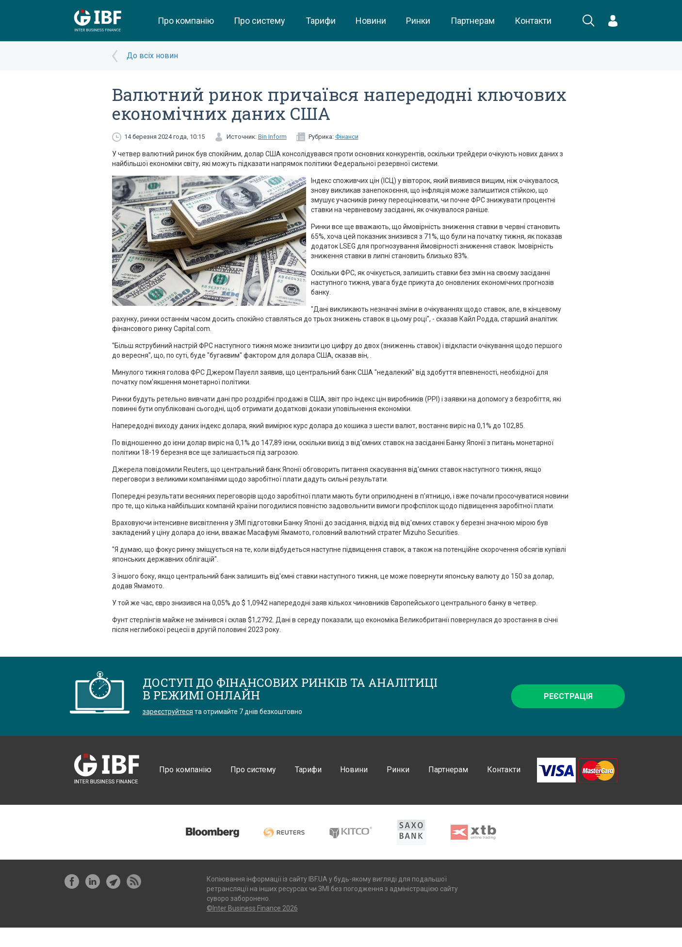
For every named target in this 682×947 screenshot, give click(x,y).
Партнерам (473, 21)
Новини (371, 21)
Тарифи (321, 21)
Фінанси (346, 136)
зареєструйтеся (168, 711)
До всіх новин (152, 55)
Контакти (533, 21)
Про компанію (186, 21)
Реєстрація (568, 696)
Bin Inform (272, 136)
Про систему (259, 21)
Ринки (418, 21)
